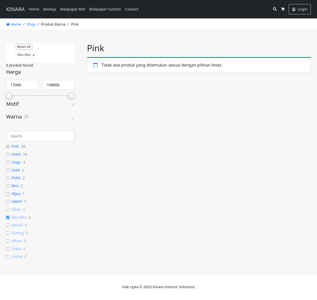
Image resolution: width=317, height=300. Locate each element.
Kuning (18, 233)
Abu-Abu (19, 217)
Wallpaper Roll (72, 9)
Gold (16, 170)
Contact (131, 9)
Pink (15, 146)
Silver (16, 209)
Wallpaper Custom (105, 9)
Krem (16, 154)
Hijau (16, 193)
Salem (17, 201)
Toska (16, 249)
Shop (31, 24)
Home (34, 9)
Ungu (16, 162)
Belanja (49, 9)
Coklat (17, 256)
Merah (17, 225)
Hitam (17, 241)
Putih (16, 178)
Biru (15, 186)
